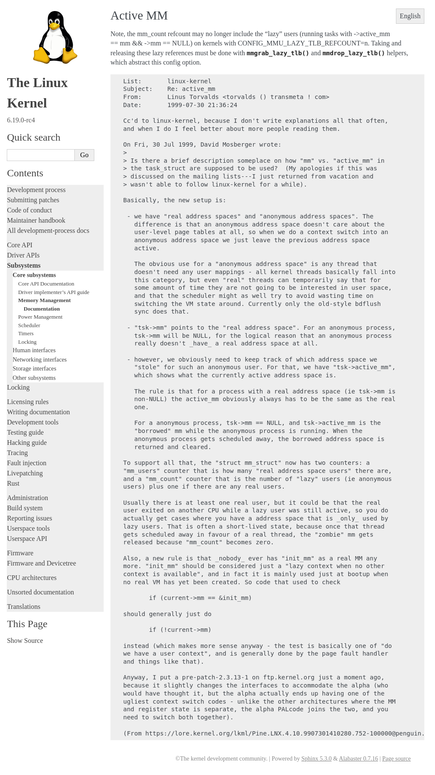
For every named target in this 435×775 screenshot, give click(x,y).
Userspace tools (28, 528)
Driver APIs (23, 255)
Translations (23, 606)
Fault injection (26, 463)
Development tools (32, 422)
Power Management (40, 317)
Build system (24, 508)
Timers (26, 333)
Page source (396, 758)
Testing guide (25, 432)
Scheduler (29, 325)
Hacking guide (27, 442)
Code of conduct (29, 210)
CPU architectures (31, 577)
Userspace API (27, 538)
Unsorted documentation (40, 592)
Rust (13, 483)
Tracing (17, 452)
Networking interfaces (40, 359)
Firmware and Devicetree (41, 563)
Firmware (20, 553)
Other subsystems (34, 377)
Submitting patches (33, 200)
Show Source (25, 640)
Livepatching (24, 473)
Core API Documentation (46, 283)
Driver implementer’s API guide (54, 292)
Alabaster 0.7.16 (358, 758)
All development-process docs (48, 230)
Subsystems (23, 265)
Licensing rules (27, 401)
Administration (27, 497)
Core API (19, 245)
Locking (27, 342)
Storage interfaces (34, 368)
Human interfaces (34, 350)
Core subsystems (34, 275)
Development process (36, 189)
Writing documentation (38, 412)
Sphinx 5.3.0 (316, 758)
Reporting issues (29, 518)
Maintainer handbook (36, 220)
